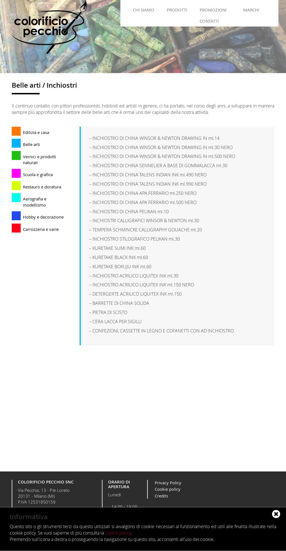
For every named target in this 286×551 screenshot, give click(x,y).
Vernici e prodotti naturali (39, 159)
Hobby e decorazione (43, 217)
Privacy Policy (168, 482)
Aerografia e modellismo (34, 201)
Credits (161, 496)
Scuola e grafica (38, 174)
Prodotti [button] (177, 10)
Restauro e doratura (42, 187)
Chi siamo (143, 10)
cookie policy (118, 533)
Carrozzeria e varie (41, 229)
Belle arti (31, 144)
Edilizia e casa (36, 132)
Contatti (209, 21)
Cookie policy (167, 489)
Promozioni (213, 10)
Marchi (251, 10)
